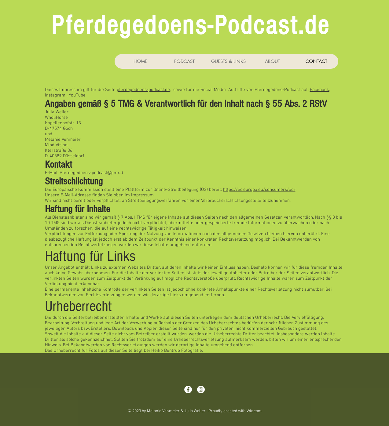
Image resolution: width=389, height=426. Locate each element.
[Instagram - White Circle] (201, 389)
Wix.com (254, 411)
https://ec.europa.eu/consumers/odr (259, 189)
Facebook (319, 90)
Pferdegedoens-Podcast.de (190, 25)
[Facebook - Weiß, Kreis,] (188, 389)
